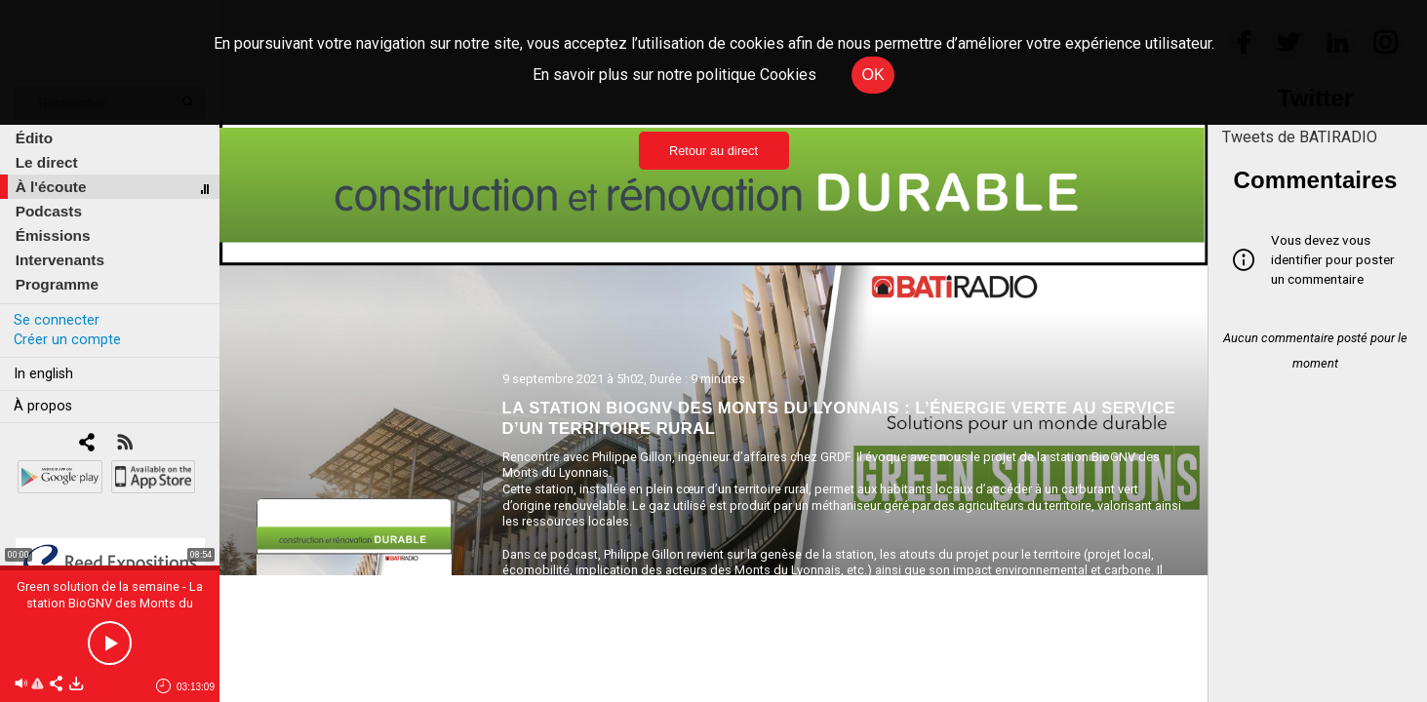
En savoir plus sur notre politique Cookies (674, 74)
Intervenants (60, 260)
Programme (57, 284)
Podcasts (49, 211)
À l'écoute (51, 186)
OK (872, 74)
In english (43, 374)
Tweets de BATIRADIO (1299, 137)
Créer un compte (67, 340)
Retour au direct (713, 150)
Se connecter (56, 320)
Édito (34, 138)
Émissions (53, 235)
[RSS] (124, 444)
